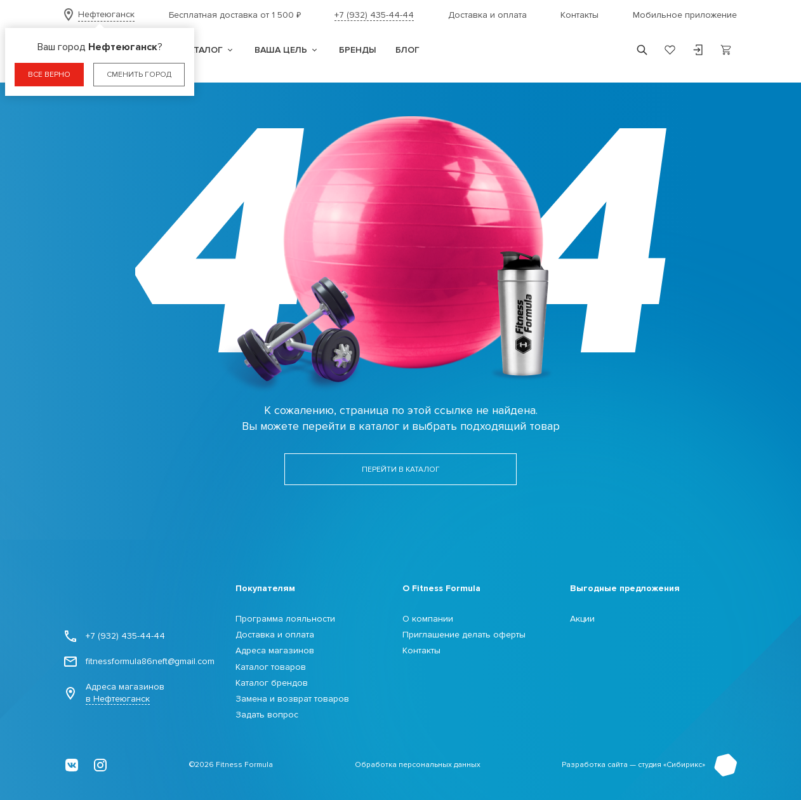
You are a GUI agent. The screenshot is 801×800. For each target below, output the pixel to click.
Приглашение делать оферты (464, 634)
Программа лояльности (285, 618)
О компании (427, 618)
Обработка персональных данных (417, 765)
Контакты (579, 15)
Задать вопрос (266, 714)
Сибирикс (684, 765)
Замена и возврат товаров (292, 698)
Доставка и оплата (487, 15)
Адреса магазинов (114, 692)
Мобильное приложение (685, 15)
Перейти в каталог (401, 469)
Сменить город (139, 74)
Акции (582, 618)
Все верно (49, 74)
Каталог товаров (270, 667)
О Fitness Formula (441, 588)
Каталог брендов (271, 682)
